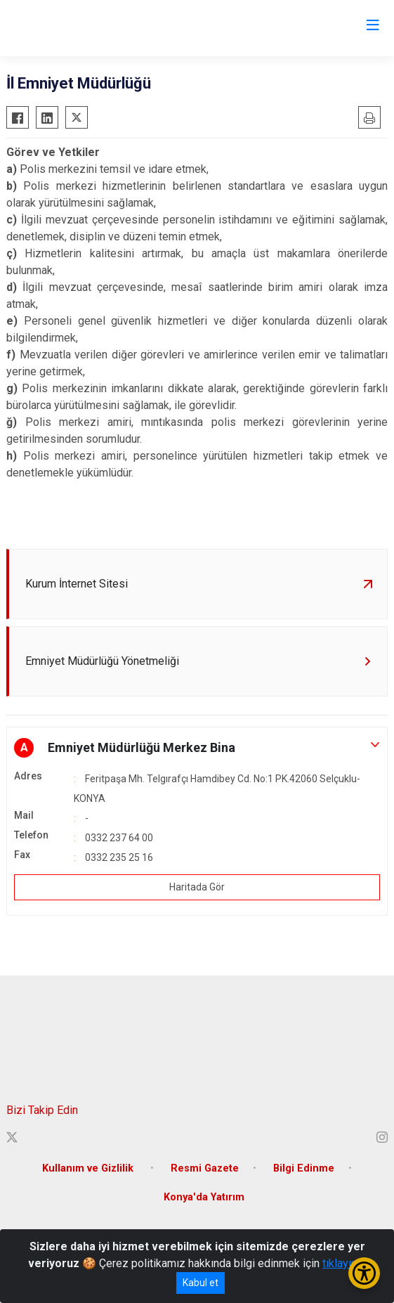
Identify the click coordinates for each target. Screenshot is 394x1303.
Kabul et (200, 1282)
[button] (197, 748)
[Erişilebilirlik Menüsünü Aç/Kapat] (364, 1273)
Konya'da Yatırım (204, 1197)
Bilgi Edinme (303, 1168)
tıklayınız (344, 1263)
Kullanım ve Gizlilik (89, 1168)
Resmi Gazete (205, 1168)
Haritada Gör (197, 887)
